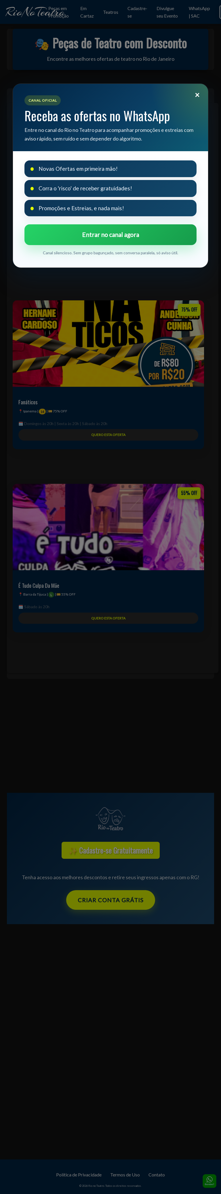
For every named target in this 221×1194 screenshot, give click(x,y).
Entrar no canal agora (110, 234)
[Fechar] (197, 95)
